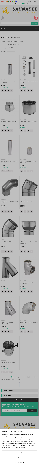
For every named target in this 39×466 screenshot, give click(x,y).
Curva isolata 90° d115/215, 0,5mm (29, 322)
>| (36, 377)
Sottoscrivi (32, 410)
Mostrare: (3, 51)
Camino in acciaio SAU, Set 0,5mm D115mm (29, 81)
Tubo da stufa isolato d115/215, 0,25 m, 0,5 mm (28, 162)
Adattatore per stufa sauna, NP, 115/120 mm (28, 242)
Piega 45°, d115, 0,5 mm (7, 242)
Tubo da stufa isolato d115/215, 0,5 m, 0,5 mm (9, 81)
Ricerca (34, 23)
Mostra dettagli (19, 462)
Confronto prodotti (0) (13, 44)
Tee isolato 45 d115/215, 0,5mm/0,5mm (7, 322)
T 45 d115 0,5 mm (5, 282)
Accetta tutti (19, 452)
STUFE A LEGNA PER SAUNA (12, 37)
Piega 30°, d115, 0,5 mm (26, 201)
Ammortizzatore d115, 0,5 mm (8, 362)
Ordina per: (4, 48)
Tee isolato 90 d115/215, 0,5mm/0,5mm (26, 282)
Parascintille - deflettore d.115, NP (29, 121)
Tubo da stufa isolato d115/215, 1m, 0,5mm (9, 162)
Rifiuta (19, 458)
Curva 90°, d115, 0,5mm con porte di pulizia (9, 202)
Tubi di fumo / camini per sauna (12, 39)
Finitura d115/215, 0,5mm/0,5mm (9, 121)
